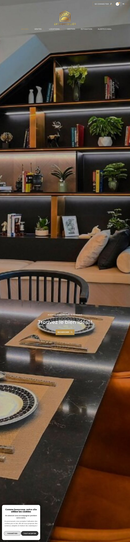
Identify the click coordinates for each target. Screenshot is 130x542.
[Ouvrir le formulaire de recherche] (65, 332)
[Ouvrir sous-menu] (44, 29)
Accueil (25, 29)
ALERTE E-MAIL (105, 29)
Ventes (38, 29)
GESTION (71, 29)
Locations (54, 29)
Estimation (86, 29)
